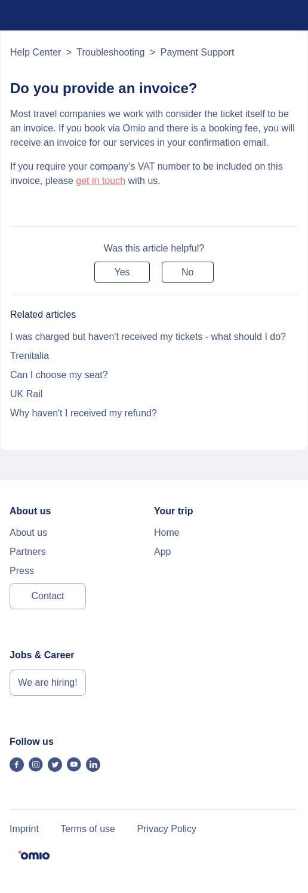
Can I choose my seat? (59, 375)
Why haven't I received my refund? (83, 413)
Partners (27, 552)
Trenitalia (29, 356)
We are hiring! (47, 682)
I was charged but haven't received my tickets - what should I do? (148, 337)
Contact (47, 596)
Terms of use (87, 829)
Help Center (35, 52)
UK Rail (26, 394)
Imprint (24, 829)
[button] (121, 272)
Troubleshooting (110, 52)
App (162, 552)
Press (22, 571)
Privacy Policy (166, 829)
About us (28, 532)
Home (167, 532)
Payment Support (198, 52)
